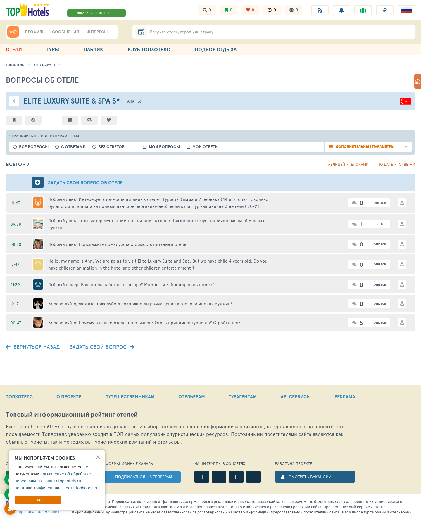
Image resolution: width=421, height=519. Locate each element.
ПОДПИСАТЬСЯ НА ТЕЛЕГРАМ (143, 477)
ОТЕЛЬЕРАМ (191, 396)
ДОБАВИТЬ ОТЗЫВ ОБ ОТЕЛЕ (96, 13)
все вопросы (34, 146)
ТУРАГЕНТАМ (243, 396)
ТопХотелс (15, 65)
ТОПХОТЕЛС (19, 396)
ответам (407, 164)
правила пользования (39, 511)
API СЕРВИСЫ (296, 396)
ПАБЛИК (93, 49)
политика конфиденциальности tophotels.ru (57, 487)
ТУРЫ (52, 49)
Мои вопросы (164, 146)
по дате (385, 164)
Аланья (135, 101)
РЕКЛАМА (344, 396)
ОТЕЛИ (14, 49)
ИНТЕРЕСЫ (97, 32)
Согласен (38, 500)
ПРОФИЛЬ (35, 32)
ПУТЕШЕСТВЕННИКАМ (130, 396)
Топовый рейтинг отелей (72, 414)
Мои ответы (205, 146)
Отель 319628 (44, 65)
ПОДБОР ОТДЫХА (216, 49)
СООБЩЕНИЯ (65, 32)
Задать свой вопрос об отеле (85, 182)
